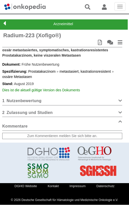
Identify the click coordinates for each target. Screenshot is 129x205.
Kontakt (53, 186)
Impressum (78, 186)
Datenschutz (105, 186)
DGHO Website (26, 186)
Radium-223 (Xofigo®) (32, 35)
